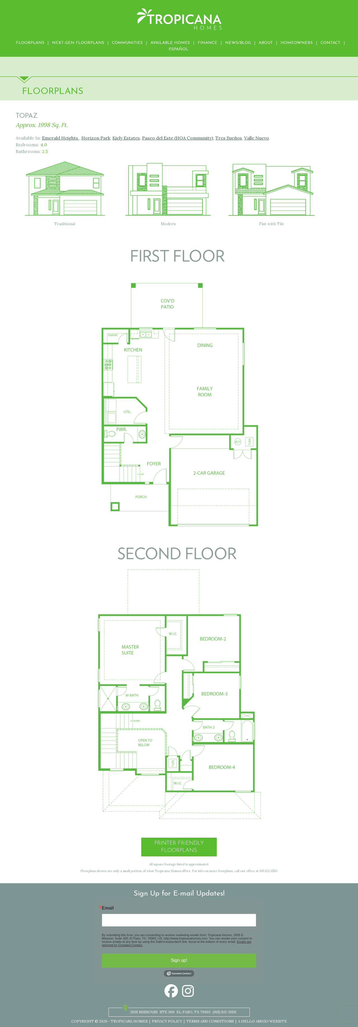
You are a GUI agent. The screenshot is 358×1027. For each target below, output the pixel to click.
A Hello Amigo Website (262, 1021)
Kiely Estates (126, 138)
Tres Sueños (228, 138)
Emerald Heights (60, 138)
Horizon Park (95, 138)
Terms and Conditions (210, 1021)
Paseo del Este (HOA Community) (177, 138)
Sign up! (179, 960)
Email (108, 908)
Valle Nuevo (256, 138)
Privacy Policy (167, 1021)
